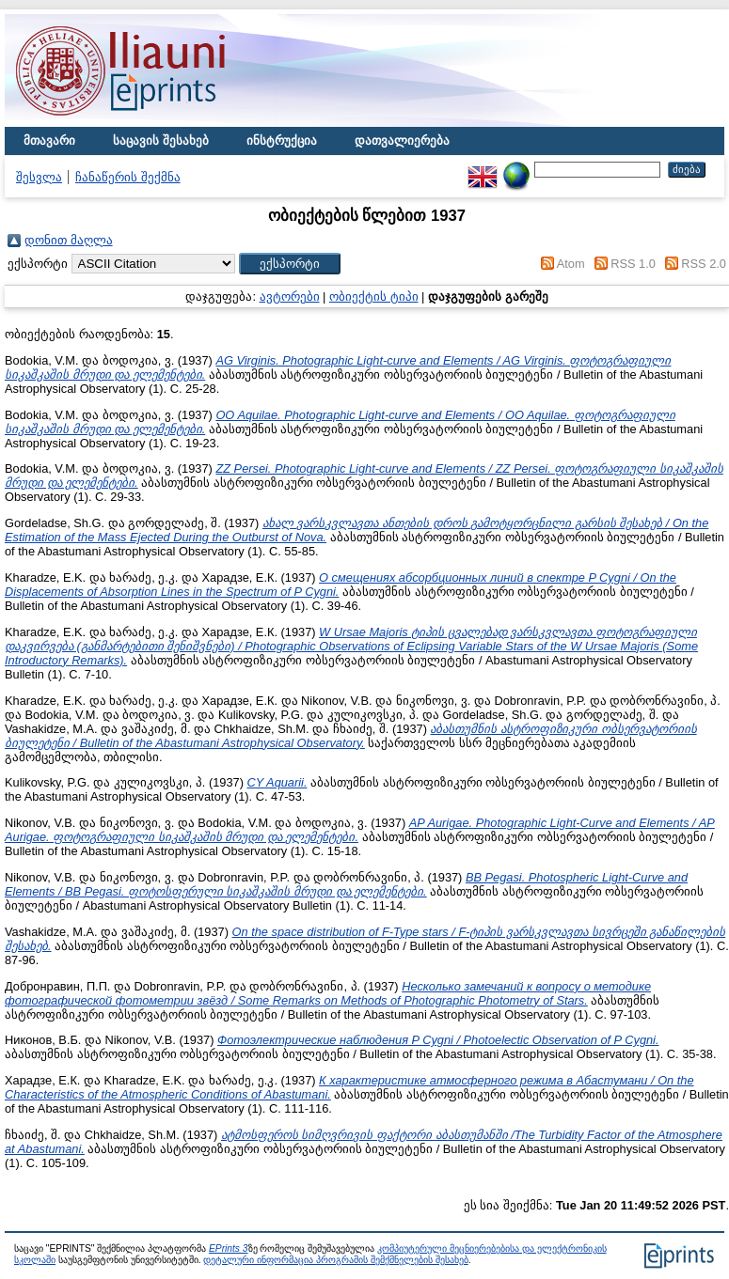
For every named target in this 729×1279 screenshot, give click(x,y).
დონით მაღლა (68, 240)
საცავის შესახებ (161, 140)
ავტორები (290, 296)
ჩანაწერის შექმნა (128, 177)
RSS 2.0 (703, 264)
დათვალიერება (402, 140)
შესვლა (39, 177)
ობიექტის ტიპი (374, 296)
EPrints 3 (228, 1248)
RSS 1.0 (633, 264)
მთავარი (49, 140)
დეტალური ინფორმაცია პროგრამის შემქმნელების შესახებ (335, 1260)
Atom (571, 264)
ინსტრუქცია (281, 140)
